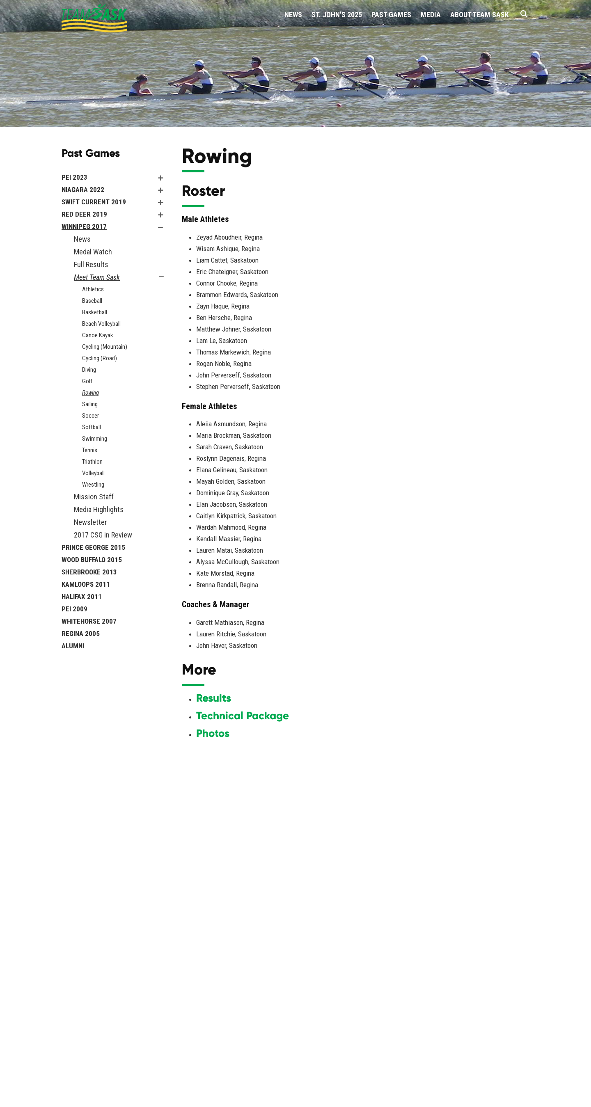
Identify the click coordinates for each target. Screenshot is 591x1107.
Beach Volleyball (101, 323)
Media (431, 14)
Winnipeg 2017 (84, 226)
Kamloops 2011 (86, 584)
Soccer (90, 415)
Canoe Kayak (97, 335)
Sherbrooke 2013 (89, 572)
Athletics (93, 289)
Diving (89, 369)
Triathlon (92, 461)
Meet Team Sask (97, 277)
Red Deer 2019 (84, 214)
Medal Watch (93, 251)
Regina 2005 (81, 633)
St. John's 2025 (337, 14)
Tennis (89, 450)
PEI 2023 (74, 177)
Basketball (94, 312)
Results (213, 697)
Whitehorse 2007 (89, 621)
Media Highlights (99, 509)
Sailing (90, 404)
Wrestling (93, 484)
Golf (87, 381)
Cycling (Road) (99, 358)
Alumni (73, 646)
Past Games (391, 14)
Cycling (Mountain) (104, 346)
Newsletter (90, 522)
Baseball (92, 300)
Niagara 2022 (83, 189)
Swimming (94, 438)
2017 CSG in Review (103, 535)
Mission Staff (94, 496)
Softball (91, 427)
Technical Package (242, 715)
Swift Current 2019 (94, 202)
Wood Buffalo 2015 (92, 560)
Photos (212, 733)
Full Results (91, 264)
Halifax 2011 (82, 596)
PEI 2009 (74, 609)
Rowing (90, 392)
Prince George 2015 (93, 547)
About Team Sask (479, 14)
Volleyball (93, 473)
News (293, 14)
